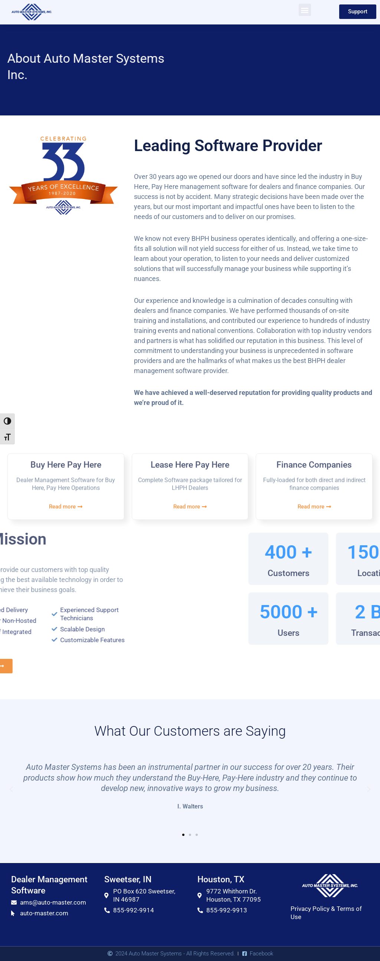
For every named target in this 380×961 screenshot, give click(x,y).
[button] (305, 10)
